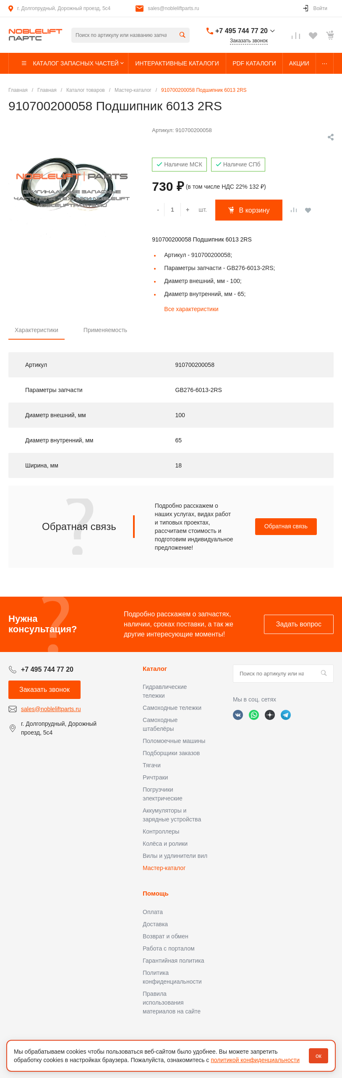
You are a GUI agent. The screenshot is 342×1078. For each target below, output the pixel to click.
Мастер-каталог (164, 868)
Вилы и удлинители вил (175, 855)
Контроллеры (161, 831)
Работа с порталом (169, 948)
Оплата (153, 912)
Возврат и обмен (165, 936)
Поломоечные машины (174, 741)
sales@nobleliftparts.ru (173, 8)
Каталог (155, 668)
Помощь (156, 893)
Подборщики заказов (171, 753)
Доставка (155, 924)
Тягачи (152, 765)
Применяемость (105, 330)
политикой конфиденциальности (255, 1060)
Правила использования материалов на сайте (172, 1002)
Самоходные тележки (172, 707)
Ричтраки (155, 777)
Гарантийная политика (173, 960)
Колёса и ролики (165, 843)
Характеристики (36, 330)
